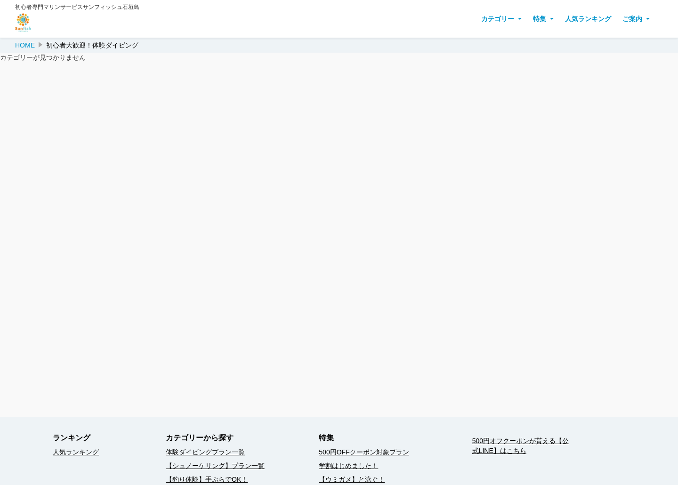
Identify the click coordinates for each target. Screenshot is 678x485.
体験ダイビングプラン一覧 (205, 452)
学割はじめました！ (348, 465)
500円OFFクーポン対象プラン (364, 452)
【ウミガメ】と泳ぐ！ (352, 479)
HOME (25, 45)
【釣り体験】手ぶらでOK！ (207, 479)
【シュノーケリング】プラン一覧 (215, 465)
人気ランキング (588, 19)
